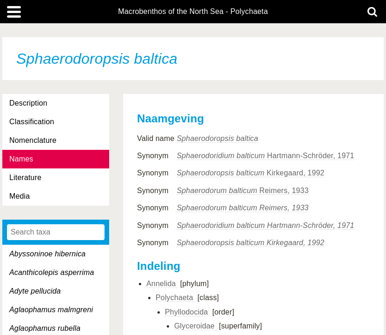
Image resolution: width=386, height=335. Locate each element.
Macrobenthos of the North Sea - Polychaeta (193, 11)
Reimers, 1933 (242, 190)
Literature (25, 177)
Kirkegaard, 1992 (250, 173)
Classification (31, 122)
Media (19, 196)
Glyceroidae (195, 326)
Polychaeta (175, 298)
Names (21, 159)
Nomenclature (33, 140)
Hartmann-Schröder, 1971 (265, 156)
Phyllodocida (187, 312)
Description (28, 103)
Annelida (162, 284)
